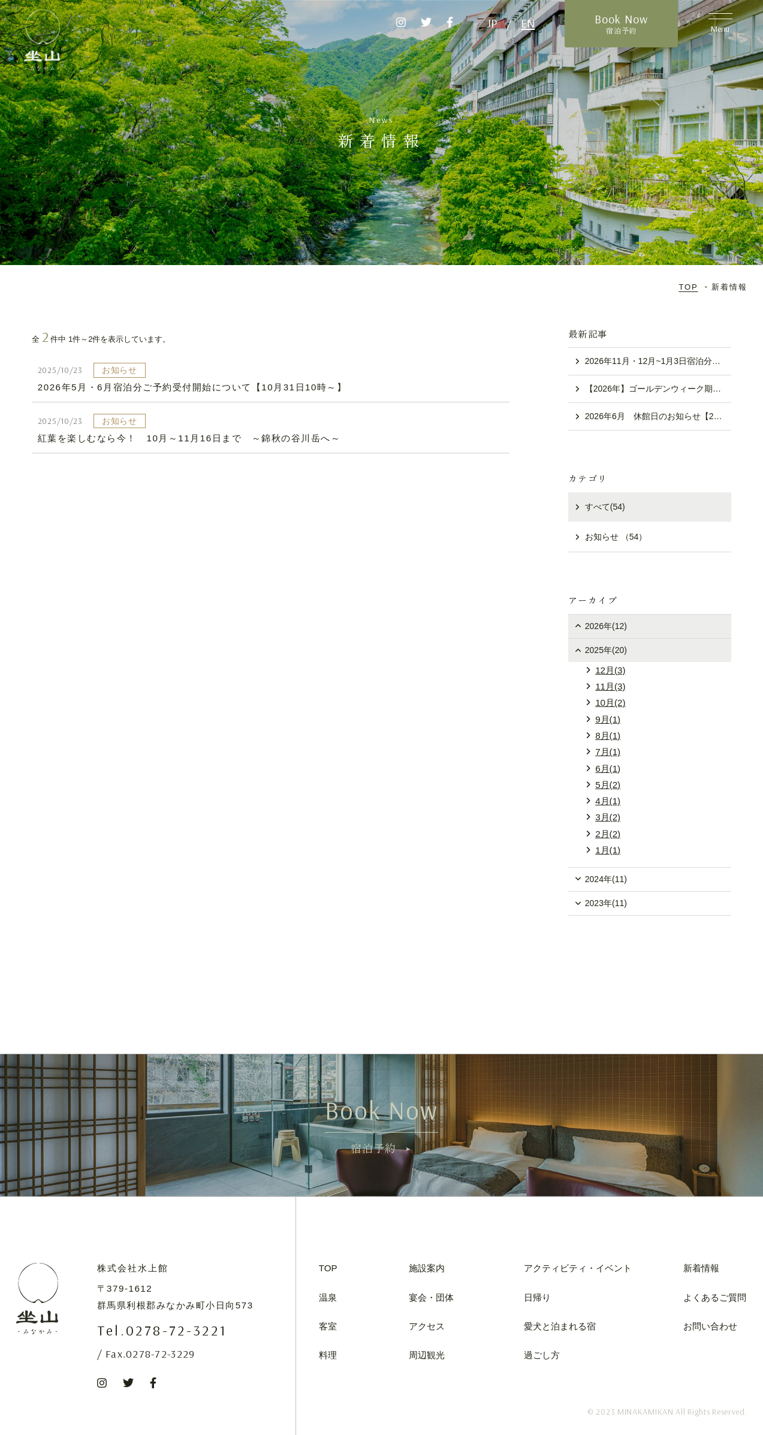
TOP (328, 1268)
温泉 (328, 1297)
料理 (328, 1355)
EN (528, 23)
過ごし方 (542, 1355)
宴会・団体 (431, 1297)
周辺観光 (427, 1355)
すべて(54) (605, 507)
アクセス (427, 1326)
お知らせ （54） (616, 536)
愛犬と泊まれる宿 (560, 1326)
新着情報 (701, 1268)
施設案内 (427, 1268)
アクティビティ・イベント (578, 1268)
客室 (328, 1326)
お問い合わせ (710, 1326)
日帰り (537, 1297)
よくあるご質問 (714, 1297)
